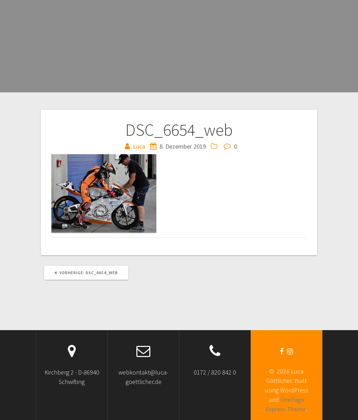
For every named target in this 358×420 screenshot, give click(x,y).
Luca (139, 146)
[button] (103, 193)
